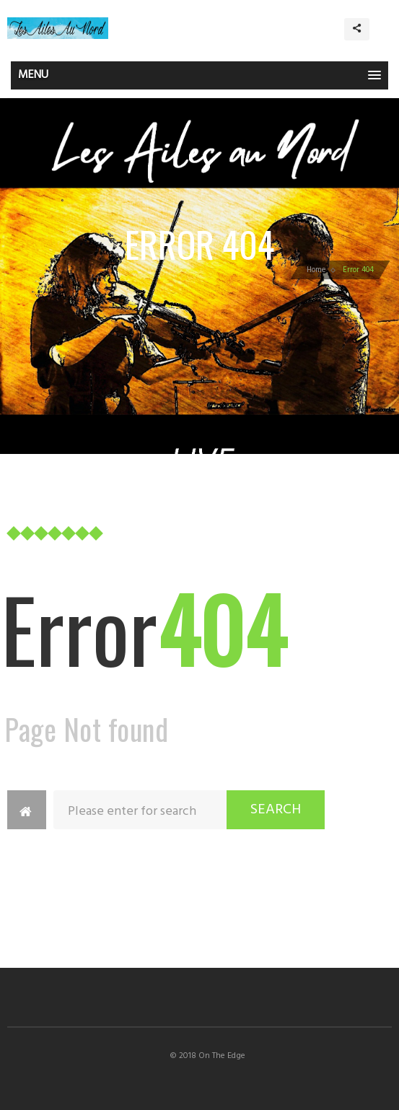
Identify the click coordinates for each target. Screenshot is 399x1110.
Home (316, 269)
